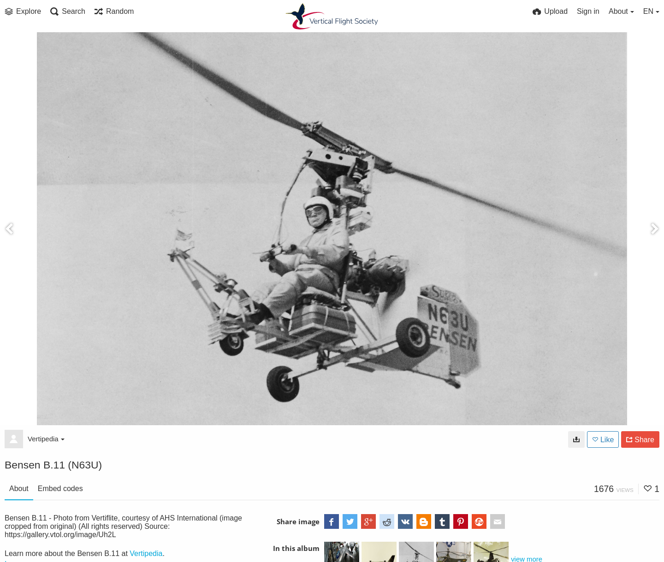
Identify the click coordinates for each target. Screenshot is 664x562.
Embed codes (60, 488)
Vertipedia (46, 439)
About (19, 488)
